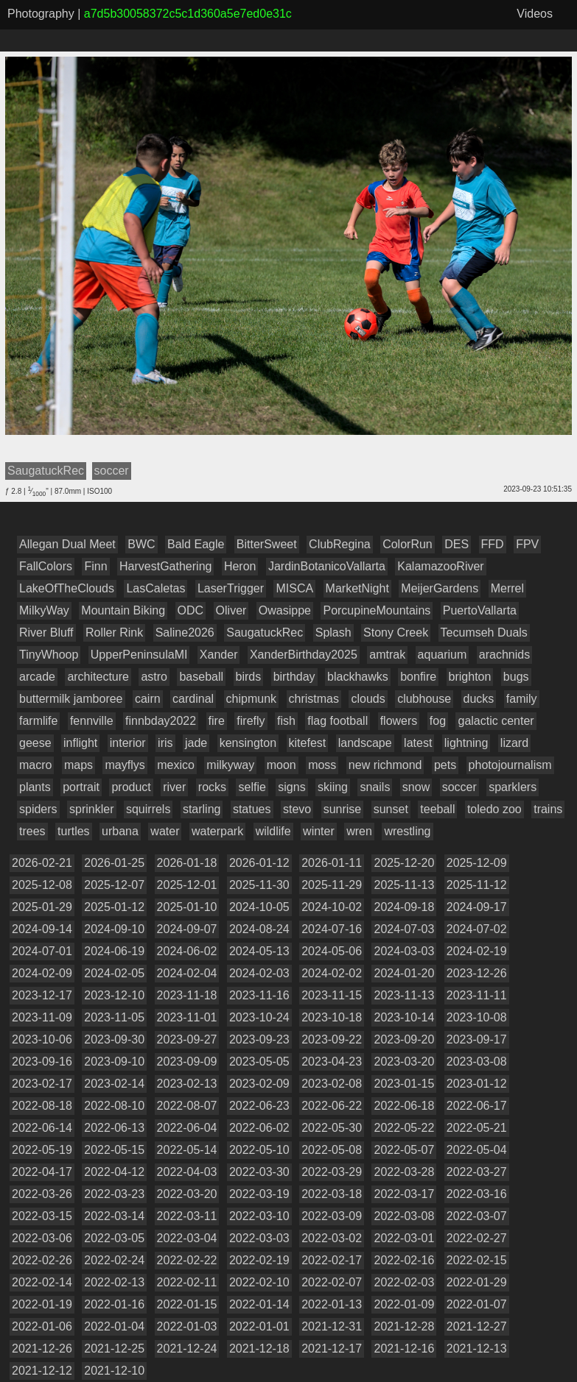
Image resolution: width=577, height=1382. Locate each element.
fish (286, 721)
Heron (240, 566)
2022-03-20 (187, 1194)
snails (375, 787)
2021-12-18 (259, 1348)
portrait (81, 787)
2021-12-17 (331, 1348)
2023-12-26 (477, 973)
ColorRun (407, 544)
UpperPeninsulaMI (139, 654)
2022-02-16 (404, 1260)
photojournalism (510, 765)
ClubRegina (340, 544)
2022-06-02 (259, 1127)
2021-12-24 (187, 1348)
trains (548, 809)
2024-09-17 (477, 907)
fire (217, 721)
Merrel (507, 588)
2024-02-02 (331, 973)
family (521, 698)
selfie (251, 787)
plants (35, 787)
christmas (314, 698)
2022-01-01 (259, 1326)
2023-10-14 (404, 1017)
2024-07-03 (404, 929)
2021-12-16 (404, 1348)
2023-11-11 (477, 995)
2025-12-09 (477, 863)
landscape (365, 743)
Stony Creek (395, 632)
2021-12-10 (114, 1370)
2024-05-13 (259, 951)
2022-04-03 (187, 1172)
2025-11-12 (477, 885)
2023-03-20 (404, 1061)
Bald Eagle (195, 544)
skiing (333, 787)
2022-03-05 (114, 1238)
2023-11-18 (187, 995)
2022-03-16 (477, 1194)
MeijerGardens (439, 588)
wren (359, 831)
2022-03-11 (187, 1216)
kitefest (307, 743)
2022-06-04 (187, 1127)
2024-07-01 (42, 951)
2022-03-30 (259, 1172)
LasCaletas (155, 588)
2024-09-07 (187, 929)
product (130, 787)
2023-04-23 (331, 1061)
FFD (492, 544)
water (164, 831)
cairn (148, 698)
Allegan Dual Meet (67, 544)
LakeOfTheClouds (66, 588)
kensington (248, 743)
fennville (91, 721)
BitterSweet (267, 544)
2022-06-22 (331, 1105)
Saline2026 (184, 632)
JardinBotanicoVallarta (326, 566)
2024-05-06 (331, 951)
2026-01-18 (187, 863)
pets (445, 765)
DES (456, 544)
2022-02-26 (42, 1260)
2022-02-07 (331, 1282)
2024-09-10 (114, 929)
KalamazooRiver (440, 566)
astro (154, 676)
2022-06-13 (114, 1127)
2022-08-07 (187, 1105)
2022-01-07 (477, 1304)
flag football (337, 721)
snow (416, 787)
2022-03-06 (42, 1238)
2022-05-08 (331, 1150)
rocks (212, 787)
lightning (466, 743)
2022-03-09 (331, 1216)
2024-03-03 (404, 951)
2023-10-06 (42, 1039)
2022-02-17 (331, 1260)
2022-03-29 (331, 1172)
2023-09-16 (42, 1061)
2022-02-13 (114, 1282)
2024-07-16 (331, 929)
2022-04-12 (114, 1172)
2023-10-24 (259, 1017)
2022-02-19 (259, 1260)
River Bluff (46, 632)
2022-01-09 (404, 1304)
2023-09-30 (114, 1039)
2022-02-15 (477, 1260)
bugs (516, 676)
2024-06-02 (187, 951)
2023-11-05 (114, 1017)
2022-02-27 (477, 1238)
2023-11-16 (259, 995)
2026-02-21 (42, 863)
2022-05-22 (404, 1127)
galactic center (496, 721)
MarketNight (357, 588)
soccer (459, 787)
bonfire (418, 676)
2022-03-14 (114, 1216)
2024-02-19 (477, 951)
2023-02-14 (114, 1083)
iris (165, 743)
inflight (80, 743)
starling (202, 809)
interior (128, 743)
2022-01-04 (114, 1326)
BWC (141, 544)
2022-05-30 (331, 1127)
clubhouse (424, 698)
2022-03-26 (42, 1194)
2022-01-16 (114, 1304)
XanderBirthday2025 (303, 654)
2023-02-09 (259, 1083)
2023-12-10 (114, 995)
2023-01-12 (477, 1083)
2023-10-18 (331, 1017)
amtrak (387, 654)
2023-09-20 (404, 1039)
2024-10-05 (259, 907)
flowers (399, 721)
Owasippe (285, 610)
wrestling (407, 831)
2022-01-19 (42, 1304)
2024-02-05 (114, 973)
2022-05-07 (404, 1150)
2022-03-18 (331, 1194)
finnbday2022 (160, 721)
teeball (437, 809)
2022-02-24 (114, 1260)
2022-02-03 (404, 1282)
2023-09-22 (331, 1039)
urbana (120, 831)
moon (281, 765)
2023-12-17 (42, 995)
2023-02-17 (42, 1083)
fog (438, 721)
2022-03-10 (259, 1216)
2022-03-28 (404, 1172)
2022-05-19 (42, 1150)
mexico (176, 765)
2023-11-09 (42, 1017)
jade (196, 743)
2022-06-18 (404, 1105)
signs (291, 787)
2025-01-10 (187, 907)
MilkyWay (44, 610)
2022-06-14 (42, 1127)
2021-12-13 (477, 1348)
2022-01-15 (187, 1304)
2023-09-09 (187, 1061)
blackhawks (357, 676)
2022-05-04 (477, 1150)
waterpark (217, 831)
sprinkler (91, 809)
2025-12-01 (187, 885)
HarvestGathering (165, 566)
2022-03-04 (187, 1238)
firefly (251, 721)
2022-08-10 (114, 1105)
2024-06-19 (114, 951)
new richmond (385, 765)
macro (35, 765)
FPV (527, 544)
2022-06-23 (259, 1105)
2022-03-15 (42, 1216)
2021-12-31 (331, 1326)
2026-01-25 (114, 863)
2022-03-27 (477, 1172)
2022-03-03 (259, 1238)
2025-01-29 (42, 907)
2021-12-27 (477, 1326)
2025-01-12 (114, 907)
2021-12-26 (42, 1348)
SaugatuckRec (264, 632)
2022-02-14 (42, 1282)
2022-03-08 (404, 1216)
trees (32, 831)
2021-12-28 (404, 1326)
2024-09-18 (404, 907)
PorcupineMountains (376, 610)
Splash (333, 632)
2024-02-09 (42, 973)
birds (249, 676)
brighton (470, 676)
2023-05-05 (259, 1061)
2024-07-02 (477, 929)
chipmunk (251, 698)
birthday (294, 676)
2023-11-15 (331, 995)
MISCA (294, 588)
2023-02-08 (331, 1083)
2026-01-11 (331, 863)
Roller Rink (114, 632)
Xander (219, 654)
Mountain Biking (123, 610)
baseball (201, 676)
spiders (38, 809)
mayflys (124, 765)
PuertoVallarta (480, 610)
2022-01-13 (331, 1304)
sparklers (512, 787)
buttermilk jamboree (71, 698)
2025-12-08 (42, 885)
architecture (98, 676)
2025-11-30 (259, 885)
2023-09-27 (187, 1039)
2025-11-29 (331, 885)
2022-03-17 (404, 1194)
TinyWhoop (48, 654)
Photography (40, 13)
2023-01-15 (404, 1083)
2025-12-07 (114, 885)
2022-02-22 (187, 1260)
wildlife (273, 831)
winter (319, 831)
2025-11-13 (404, 885)
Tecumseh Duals (484, 632)
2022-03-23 (114, 1194)
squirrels (148, 809)
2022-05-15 (114, 1150)
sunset (391, 809)
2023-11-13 (404, 995)
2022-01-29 (477, 1282)
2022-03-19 (259, 1194)
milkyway (230, 765)
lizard (514, 743)
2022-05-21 (477, 1127)
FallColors (45, 566)
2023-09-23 (259, 1039)
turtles (73, 831)
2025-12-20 (404, 863)
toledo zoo (494, 809)
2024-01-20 (404, 973)
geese (35, 743)
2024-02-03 (259, 973)
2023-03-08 (477, 1061)
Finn (95, 566)
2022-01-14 (259, 1304)
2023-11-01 (187, 1017)
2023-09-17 (477, 1039)
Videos (535, 13)
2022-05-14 (187, 1150)
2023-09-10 (114, 1061)
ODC (191, 610)
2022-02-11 (187, 1282)
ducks (479, 698)
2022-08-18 (42, 1105)
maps (78, 765)
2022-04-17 (42, 1172)
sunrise (343, 809)
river (174, 787)
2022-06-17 (477, 1105)
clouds (368, 698)
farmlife (38, 721)
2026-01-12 (259, 863)
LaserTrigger (230, 588)
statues (252, 809)
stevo (297, 809)
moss (322, 765)
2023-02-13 (187, 1083)
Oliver (231, 610)
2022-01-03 (187, 1326)
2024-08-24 (259, 929)
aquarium (442, 654)
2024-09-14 (42, 929)
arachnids (504, 654)
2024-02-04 (187, 973)
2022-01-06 (42, 1326)
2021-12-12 (42, 1370)
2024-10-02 (331, 907)
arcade (37, 676)
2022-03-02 (331, 1238)
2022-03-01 (404, 1238)
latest (418, 743)
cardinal (193, 698)
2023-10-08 (477, 1017)
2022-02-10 (259, 1282)
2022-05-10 (259, 1150)
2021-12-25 (114, 1348)
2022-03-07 (477, 1216)
